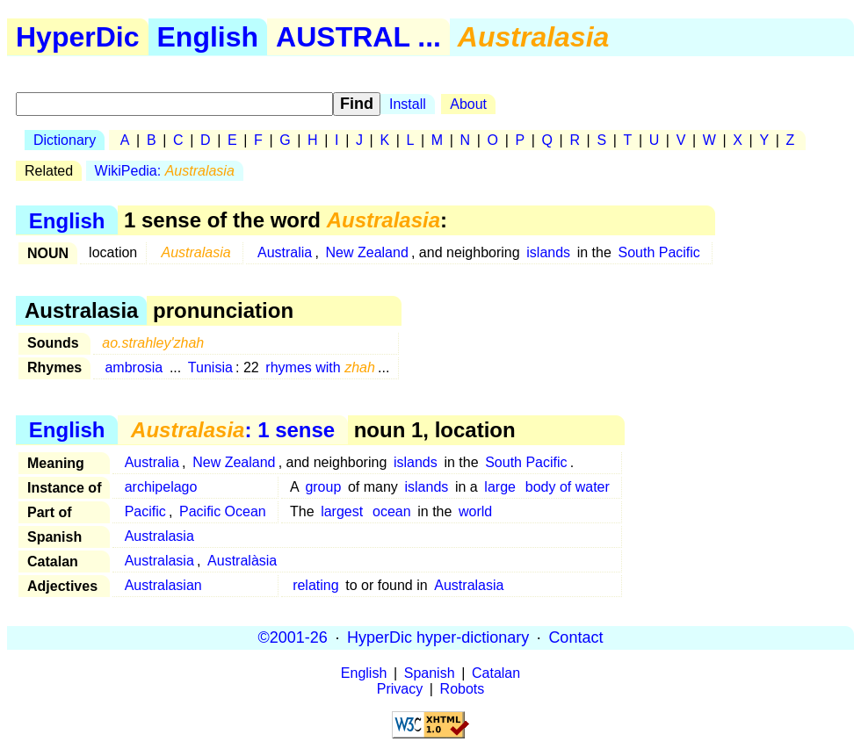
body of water (567, 486)
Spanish (429, 673)
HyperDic (78, 37)
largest (342, 511)
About (468, 104)
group (323, 486)
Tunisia (210, 367)
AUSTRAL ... (358, 37)
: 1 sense (233, 430)
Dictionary (64, 140)
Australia (284, 252)
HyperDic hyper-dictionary (438, 637)
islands (548, 252)
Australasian (163, 585)
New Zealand (367, 252)
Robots (462, 688)
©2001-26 (293, 637)
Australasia (159, 536)
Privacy (400, 688)
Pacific (145, 511)
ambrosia (134, 367)
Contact (575, 637)
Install (407, 104)
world (475, 511)
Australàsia (242, 560)
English (208, 37)
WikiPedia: (165, 170)
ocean (392, 511)
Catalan (496, 673)
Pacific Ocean (222, 511)
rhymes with (320, 367)
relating (315, 585)
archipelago (161, 486)
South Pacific (658, 252)
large (500, 486)
